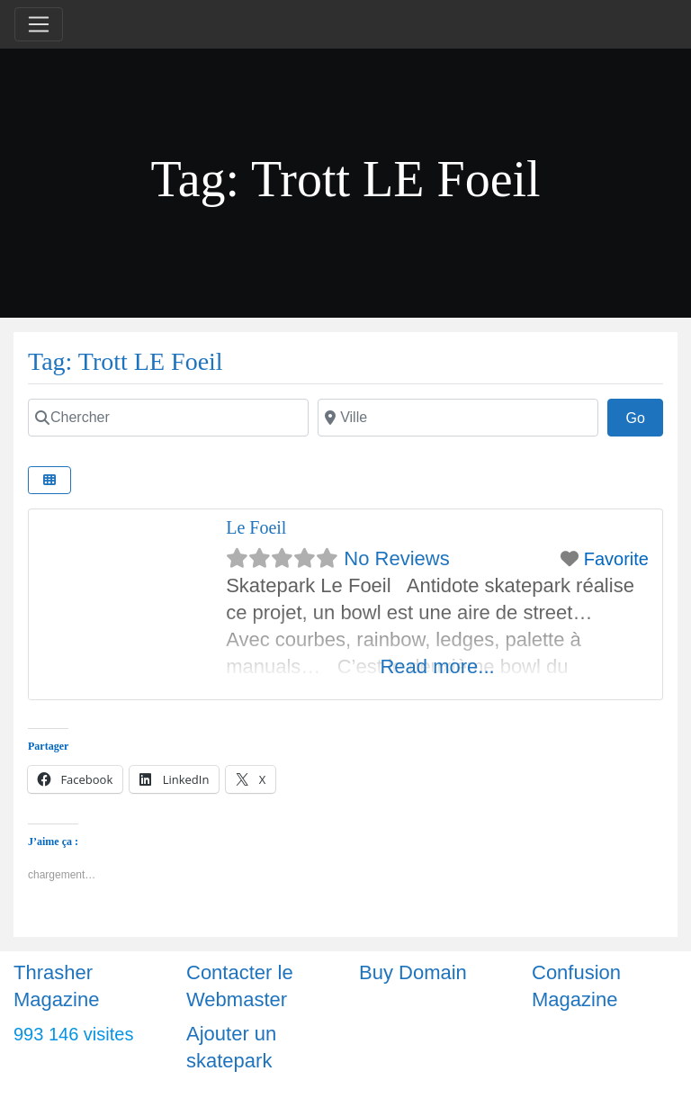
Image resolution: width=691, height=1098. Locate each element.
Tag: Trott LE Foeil (125, 361)
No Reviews (396, 558)
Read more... (437, 666)
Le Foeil (256, 527)
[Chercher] (168, 417)
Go (644, 416)
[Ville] (458, 417)
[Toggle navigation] (38, 24)
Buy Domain (413, 972)
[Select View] (49, 480)
